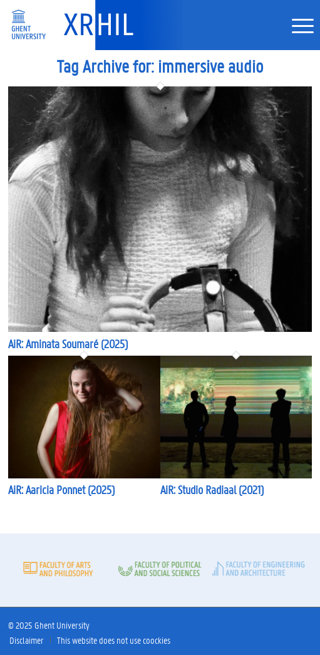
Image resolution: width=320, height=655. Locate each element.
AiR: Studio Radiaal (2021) (212, 489)
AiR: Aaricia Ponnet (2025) (61, 489)
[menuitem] (296, 25)
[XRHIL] (125, 25)
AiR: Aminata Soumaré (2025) (68, 343)
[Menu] (296, 25)
